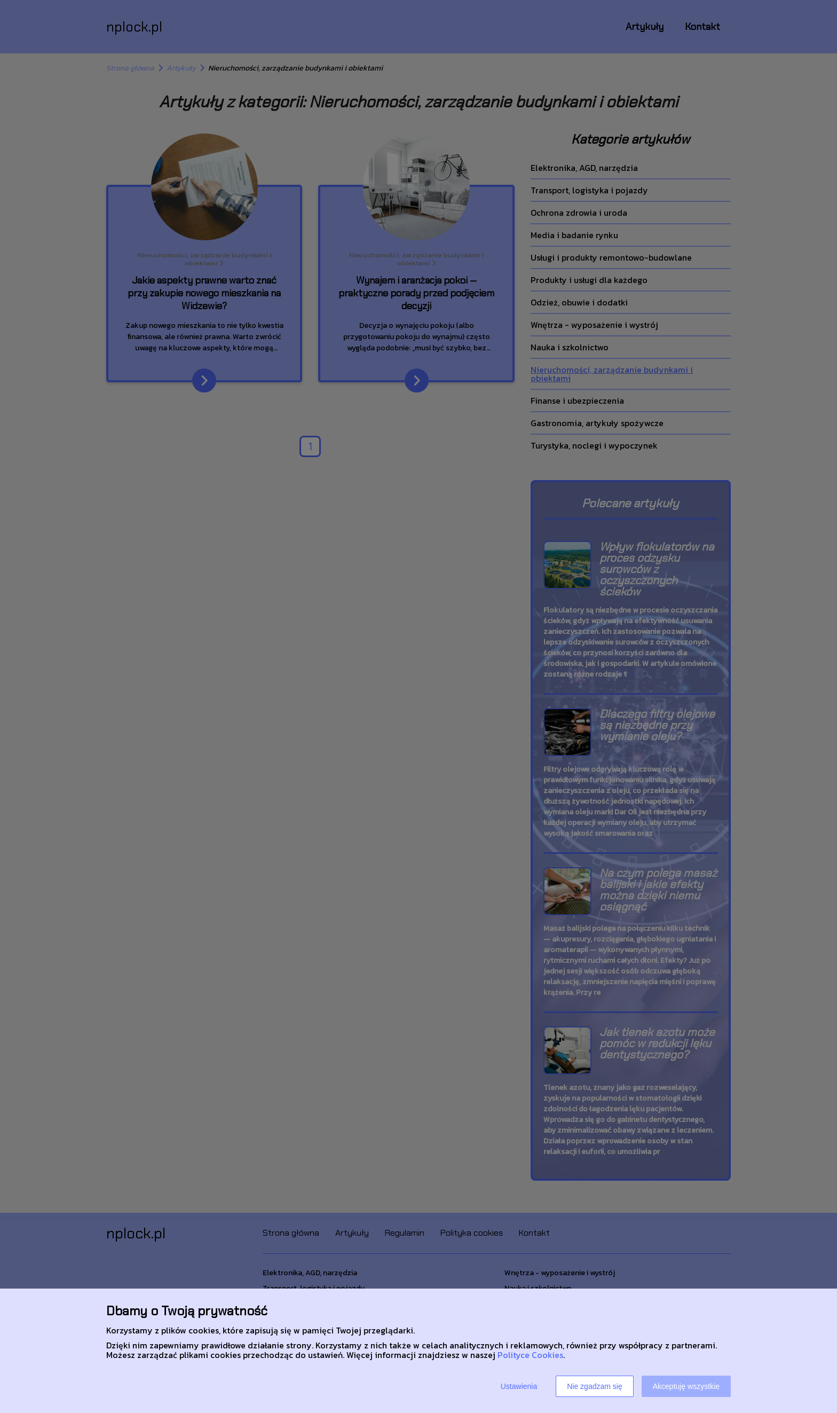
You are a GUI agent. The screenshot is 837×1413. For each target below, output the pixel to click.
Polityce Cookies (530, 1354)
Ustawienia (519, 1386)
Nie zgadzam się (594, 1386)
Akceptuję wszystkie (686, 1386)
